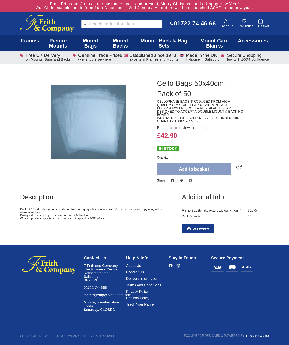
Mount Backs (120, 43)
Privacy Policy (137, 291)
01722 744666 (95, 288)
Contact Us (135, 272)
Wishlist (246, 26)
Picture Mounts (58, 43)
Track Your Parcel (140, 304)
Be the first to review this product (183, 128)
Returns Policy (138, 298)
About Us (133, 265)
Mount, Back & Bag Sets (164, 43)
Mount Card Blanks (214, 43)
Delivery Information (142, 278)
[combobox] (121, 24)
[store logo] (47, 23)
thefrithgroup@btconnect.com (107, 295)
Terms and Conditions (143, 285)
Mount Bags (90, 43)
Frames (30, 41)
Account (227, 26)
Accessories (253, 41)
